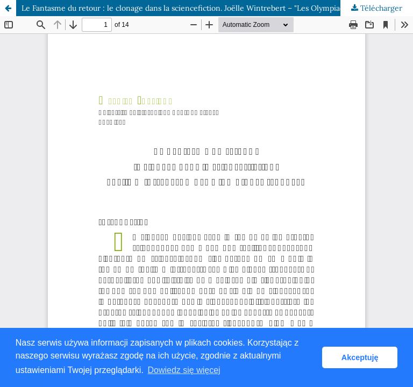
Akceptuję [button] (360, 357)
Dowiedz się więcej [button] (183, 370)
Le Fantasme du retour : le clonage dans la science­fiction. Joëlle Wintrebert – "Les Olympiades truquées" (204, 8)
